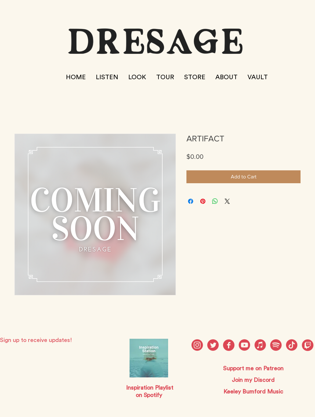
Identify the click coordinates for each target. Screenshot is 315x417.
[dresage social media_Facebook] (228, 345)
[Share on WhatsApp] (215, 201)
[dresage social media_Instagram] (197, 345)
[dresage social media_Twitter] (213, 345)
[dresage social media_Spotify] (276, 345)
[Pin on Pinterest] (203, 201)
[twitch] (307, 345)
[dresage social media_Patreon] (291, 345)
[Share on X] (227, 201)
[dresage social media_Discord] (260, 345)
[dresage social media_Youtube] (244, 345)
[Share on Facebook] (190, 201)
